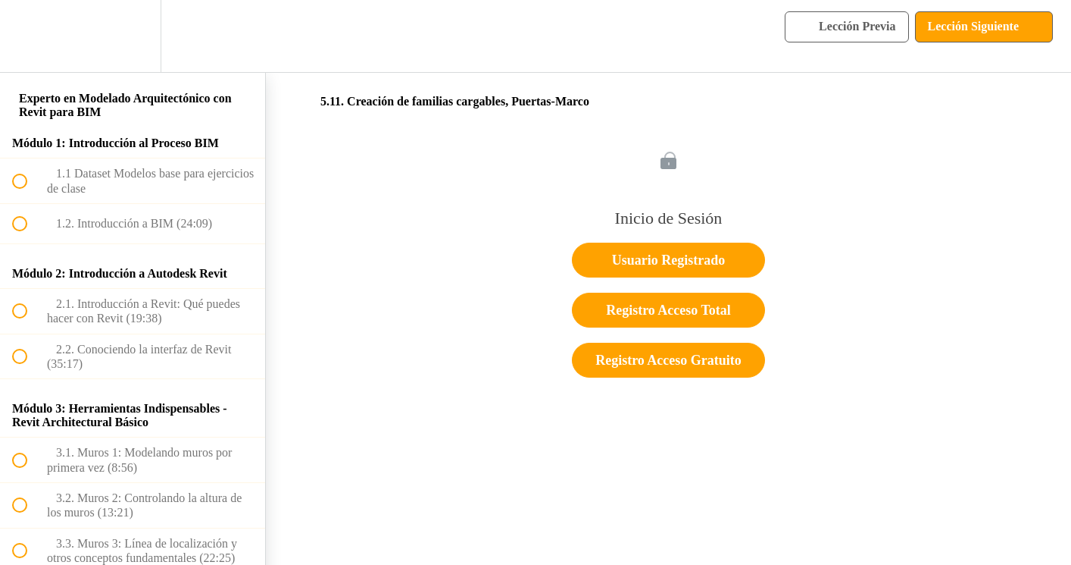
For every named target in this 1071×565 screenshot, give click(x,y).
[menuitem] (133, 36)
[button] (28, 36)
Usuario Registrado (669, 260)
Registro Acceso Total (668, 310)
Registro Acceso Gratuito (668, 360)
